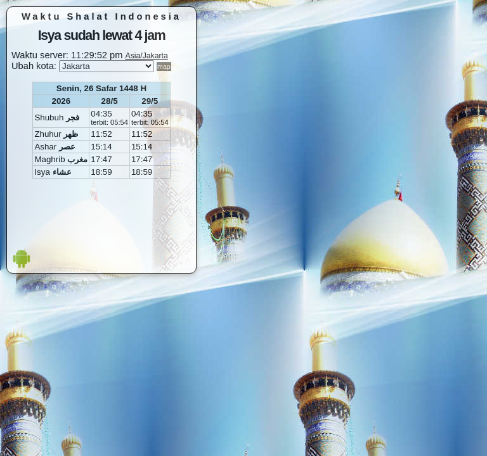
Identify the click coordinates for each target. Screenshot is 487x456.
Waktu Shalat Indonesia (101, 16)
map (164, 66)
